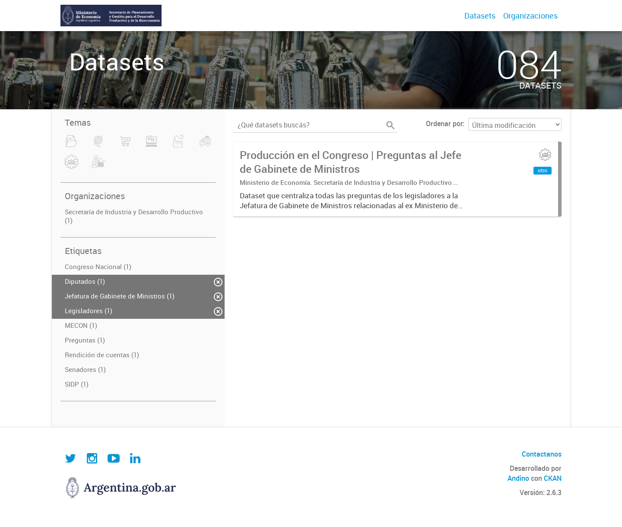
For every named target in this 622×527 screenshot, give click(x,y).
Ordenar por (444, 123)
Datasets (479, 15)
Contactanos (542, 454)
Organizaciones (530, 15)
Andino (518, 478)
